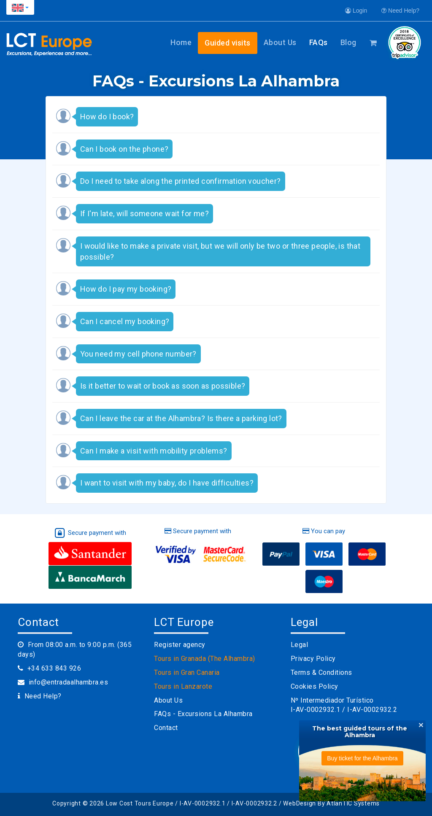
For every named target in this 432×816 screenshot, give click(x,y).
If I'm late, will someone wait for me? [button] (144, 213)
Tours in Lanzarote (183, 686)
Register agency (179, 645)
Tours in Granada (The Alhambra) (204, 659)
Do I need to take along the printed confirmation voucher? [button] (180, 181)
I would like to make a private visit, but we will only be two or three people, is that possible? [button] (220, 251)
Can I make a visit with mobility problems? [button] (153, 450)
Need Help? (400, 10)
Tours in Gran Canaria (187, 672)
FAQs (318, 42)
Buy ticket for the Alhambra (362, 758)
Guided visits (228, 42)
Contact (166, 728)
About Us (280, 42)
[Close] (421, 724)
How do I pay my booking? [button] (126, 289)
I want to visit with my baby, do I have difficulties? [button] (167, 482)
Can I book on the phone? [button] (124, 149)
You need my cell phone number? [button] (138, 353)
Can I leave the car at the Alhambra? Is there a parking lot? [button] (181, 418)
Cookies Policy (314, 686)
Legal (299, 645)
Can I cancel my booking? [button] (125, 321)
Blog (348, 42)
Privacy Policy (313, 659)
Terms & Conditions (321, 672)
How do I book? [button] (107, 116)
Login (356, 10)
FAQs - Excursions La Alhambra (203, 714)
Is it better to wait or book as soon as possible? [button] (163, 385)
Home (181, 42)
